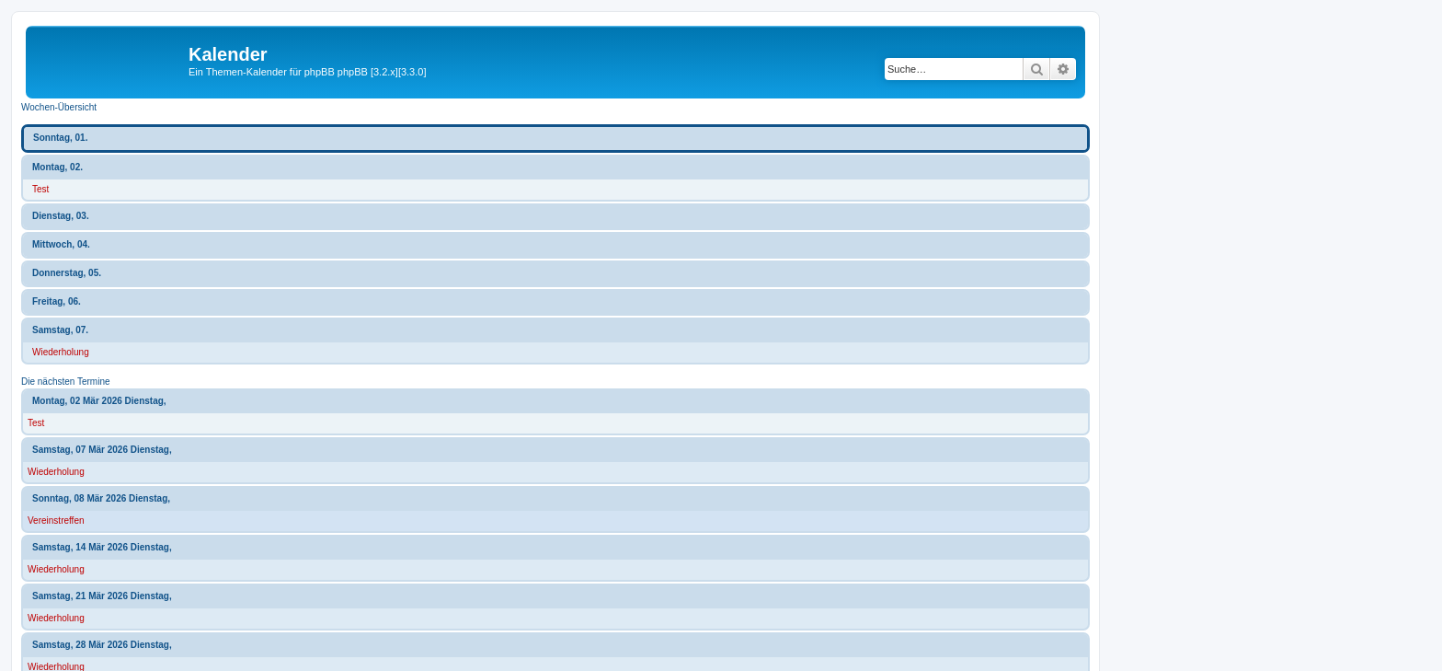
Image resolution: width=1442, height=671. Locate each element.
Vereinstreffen (56, 520)
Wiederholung (60, 352)
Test (40, 189)
